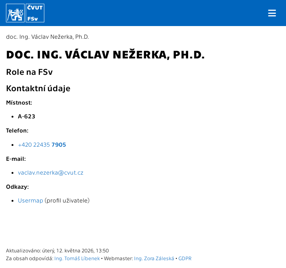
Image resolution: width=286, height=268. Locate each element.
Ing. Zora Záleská (154, 258)
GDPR (184, 258)
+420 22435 (42, 144)
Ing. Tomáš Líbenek (77, 258)
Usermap (30, 200)
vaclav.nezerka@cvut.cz (50, 172)
